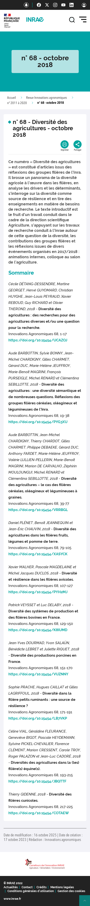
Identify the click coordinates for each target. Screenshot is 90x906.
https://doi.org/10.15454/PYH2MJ (37, 592)
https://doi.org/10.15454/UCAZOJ (37, 340)
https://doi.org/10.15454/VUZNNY (38, 674)
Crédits (41, 887)
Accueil (11, 97)
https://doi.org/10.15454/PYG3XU (37, 422)
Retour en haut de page (86, 902)
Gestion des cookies (71, 891)
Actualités (11, 887)
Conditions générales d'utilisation (30, 891)
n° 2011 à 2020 (17, 103)
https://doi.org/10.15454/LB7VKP (37, 718)
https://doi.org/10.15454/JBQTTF (37, 781)
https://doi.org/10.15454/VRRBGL (38, 510)
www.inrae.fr (12, 898)
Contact (27, 887)
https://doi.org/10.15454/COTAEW (38, 813)
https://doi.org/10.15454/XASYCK (37, 554)
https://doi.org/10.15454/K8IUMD (37, 630)
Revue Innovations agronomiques (46, 97)
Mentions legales (62, 887)
